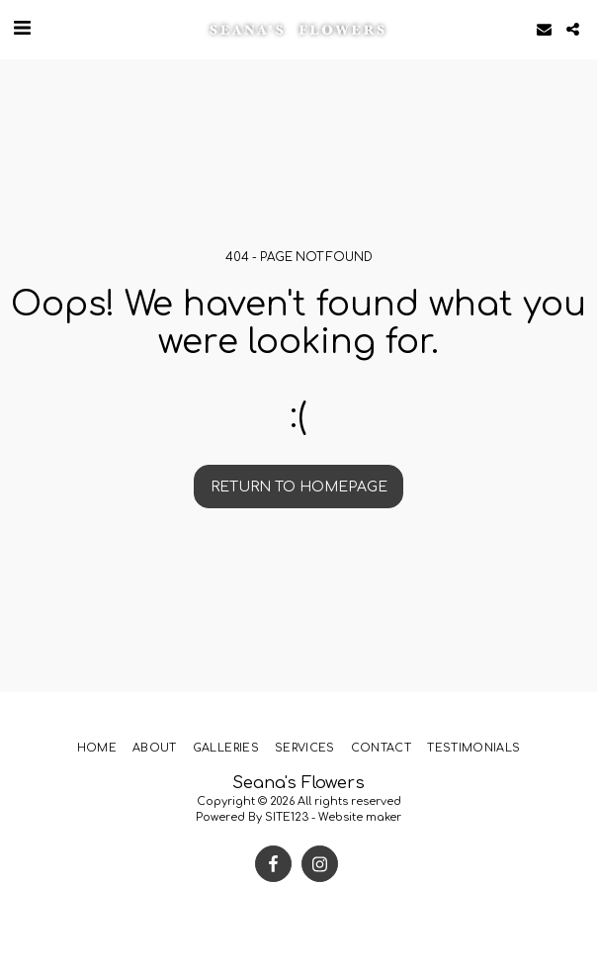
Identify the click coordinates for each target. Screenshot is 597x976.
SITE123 (286, 817)
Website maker (359, 817)
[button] (22, 28)
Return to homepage (299, 487)
